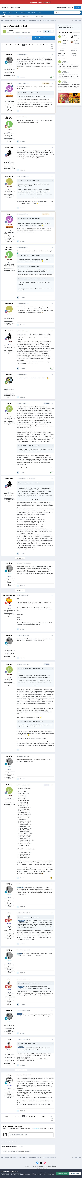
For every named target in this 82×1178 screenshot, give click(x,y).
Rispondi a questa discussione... (18, 1134)
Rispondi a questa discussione (43, 38)
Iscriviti (77, 7)
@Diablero (19, 887)
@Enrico (19, 953)
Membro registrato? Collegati (65, 7)
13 (12, 44)
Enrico (9, 913)
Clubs (39, 12)
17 (23, 44)
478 (9, 388)
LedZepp (9, 1075)
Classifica (22, 12)
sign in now (36, 1128)
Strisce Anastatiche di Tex (23, 32)
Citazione (22, 77)
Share (39, 31)
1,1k (9, 161)
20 (32, 44)
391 (9, 1088)
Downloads (25, 16)
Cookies (54, 1166)
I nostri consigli (31, 12)
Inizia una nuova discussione (22, 38)
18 (26, 44)
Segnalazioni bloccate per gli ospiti (40, 2)
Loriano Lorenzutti (8, 118)
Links (16, 12)
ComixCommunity (9, 595)
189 (9, 68)
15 (18, 44)
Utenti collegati (39, 16)
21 (34, 44)
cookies (33, 1173)
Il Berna (76, 40)
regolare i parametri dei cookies (28, 1174)
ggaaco (9, 374)
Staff (32, 16)
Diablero (11, 30)
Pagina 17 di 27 (51, 46)
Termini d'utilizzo (5, 1173)
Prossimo (42, 44)
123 (9, 608)
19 (29, 44)
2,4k (9, 100)
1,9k (9, 132)
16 (20, 44)
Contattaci (48, 1166)
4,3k (9, 416)
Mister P (9, 83)
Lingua (27, 1166)
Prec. (6, 44)
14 (15, 44)
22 (37, 44)
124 (9, 926)
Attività (10, 12)
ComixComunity (36, 668)
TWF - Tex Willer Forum (10, 7)
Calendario (10, 16)
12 (10, 44)
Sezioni (3, 16)
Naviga (4, 13)
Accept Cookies (63, 1173)
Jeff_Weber (9, 176)
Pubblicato (23, 54)
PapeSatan (9, 147)
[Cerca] (59, 12)
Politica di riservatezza (38, 1166)
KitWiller (9, 54)
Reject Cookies (75, 1173)
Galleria (18, 16)
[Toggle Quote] (19, 92)
